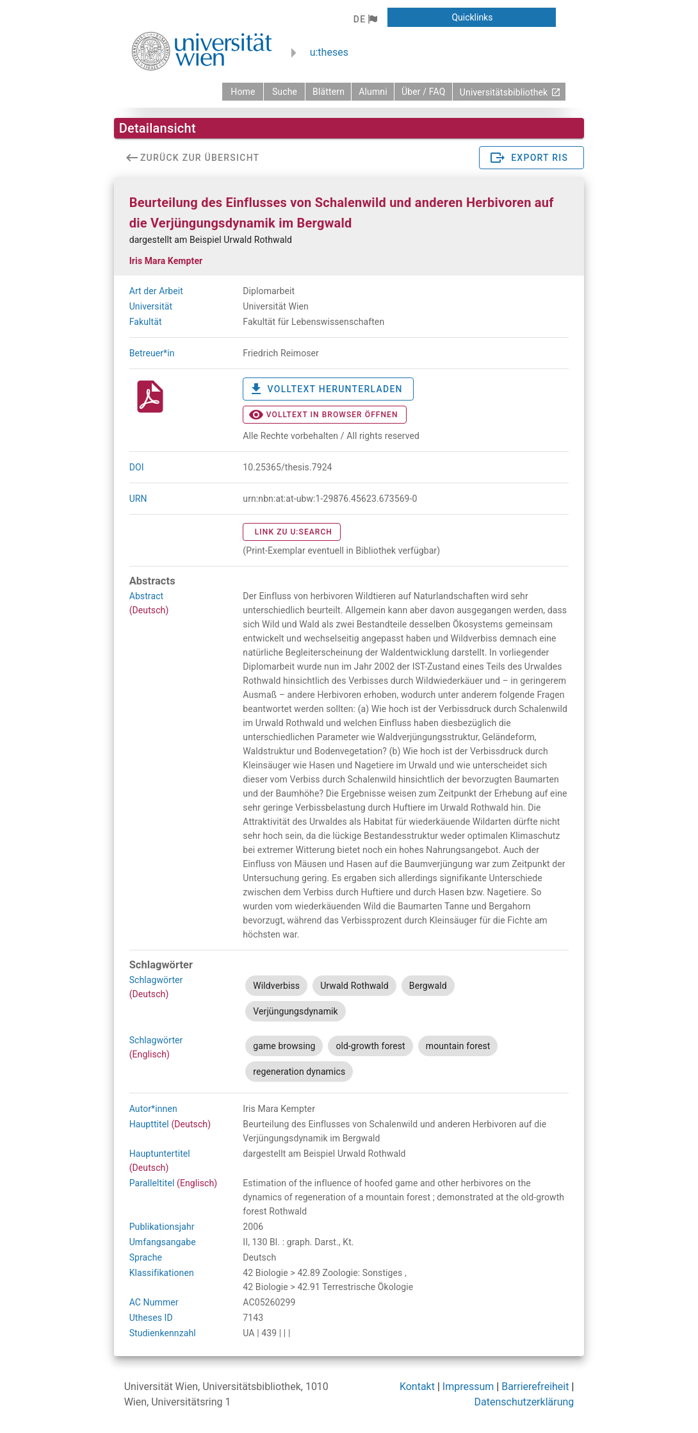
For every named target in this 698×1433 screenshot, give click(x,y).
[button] (365, 19)
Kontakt (417, 1386)
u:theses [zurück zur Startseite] (329, 52)
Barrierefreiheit (535, 1386)
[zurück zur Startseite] (242, 92)
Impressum (468, 1386)
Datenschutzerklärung (524, 1402)
